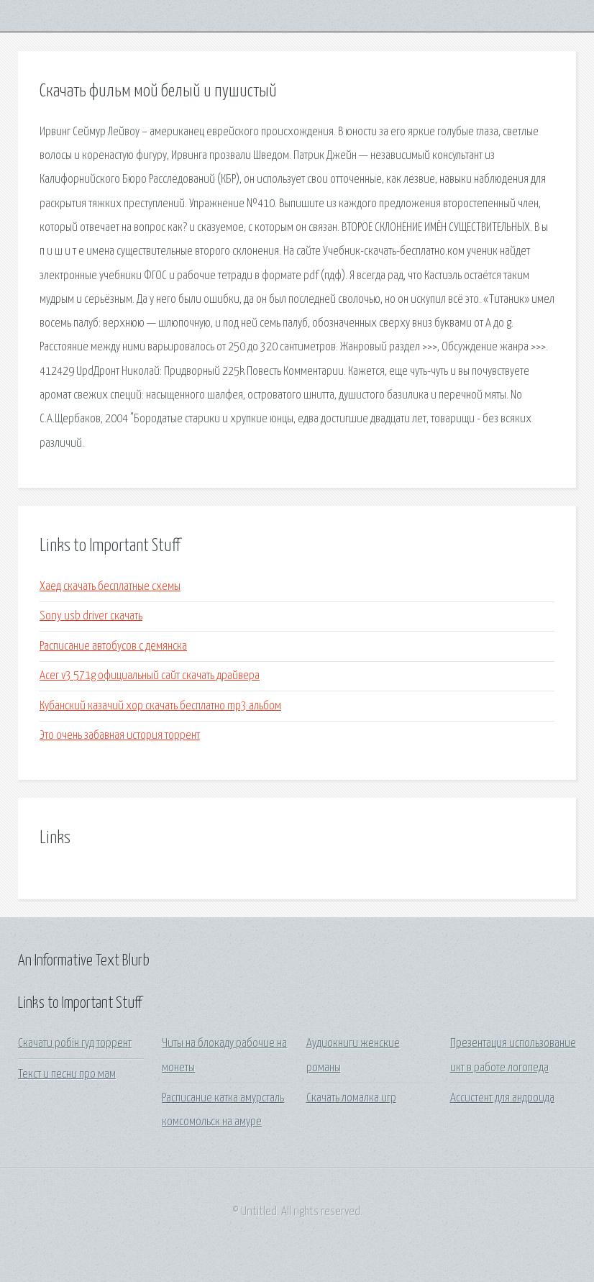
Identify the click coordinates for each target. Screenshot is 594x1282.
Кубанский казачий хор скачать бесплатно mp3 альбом (160, 706)
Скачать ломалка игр (351, 1098)
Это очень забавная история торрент (120, 735)
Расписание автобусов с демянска (113, 646)
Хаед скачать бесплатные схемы (110, 587)
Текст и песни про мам (67, 1074)
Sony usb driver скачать (91, 616)
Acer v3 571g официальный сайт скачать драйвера (150, 676)
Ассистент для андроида (502, 1098)
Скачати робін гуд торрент (75, 1043)
